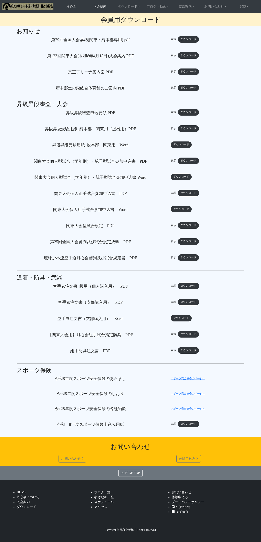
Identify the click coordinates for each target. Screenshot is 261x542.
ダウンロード (188, 39)
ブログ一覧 (102, 492)
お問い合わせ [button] (214, 6)
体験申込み (188, 458)
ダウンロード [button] (127, 6)
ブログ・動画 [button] (156, 6)
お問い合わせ (72, 458)
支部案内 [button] (185, 6)
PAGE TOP (130, 473)
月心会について (28, 497)
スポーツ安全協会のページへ (188, 378)
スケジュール (104, 502)
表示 (173, 39)
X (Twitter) (181, 507)
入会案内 (99, 6)
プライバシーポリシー (188, 502)
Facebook (180, 511)
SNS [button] (243, 6)
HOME (21, 492)
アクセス (100, 507)
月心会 (71, 6)
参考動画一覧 (104, 497)
